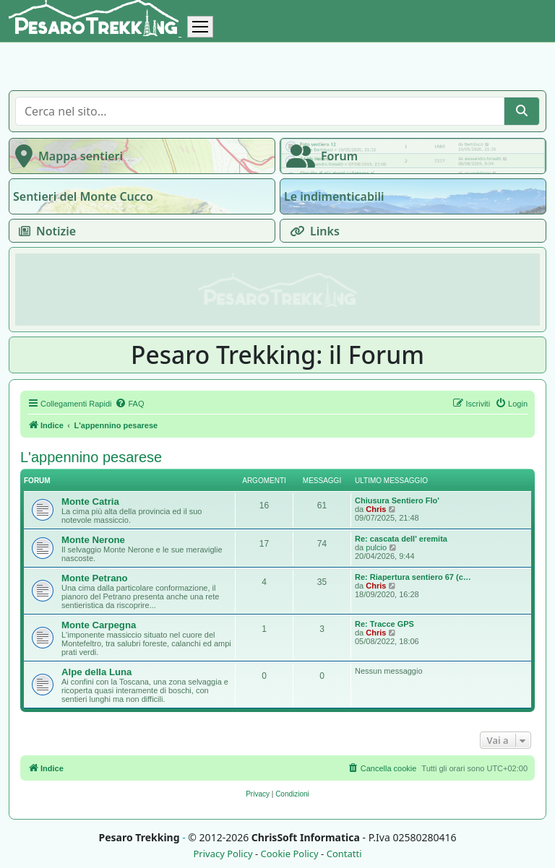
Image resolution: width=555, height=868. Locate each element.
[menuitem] (129, 403)
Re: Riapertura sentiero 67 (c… (413, 577)
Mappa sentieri (66, 156)
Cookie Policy (289, 854)
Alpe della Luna (96, 672)
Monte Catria (90, 501)
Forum (319, 156)
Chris (376, 509)
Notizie (44, 231)
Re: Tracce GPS (384, 624)
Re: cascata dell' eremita (401, 538)
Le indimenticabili (334, 196)
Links (312, 231)
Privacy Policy (222, 854)
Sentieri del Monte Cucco (83, 196)
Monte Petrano (94, 578)
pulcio (376, 547)
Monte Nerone (93, 539)
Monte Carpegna (98, 625)
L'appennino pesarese (91, 457)
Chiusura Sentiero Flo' (397, 500)
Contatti (344, 854)
